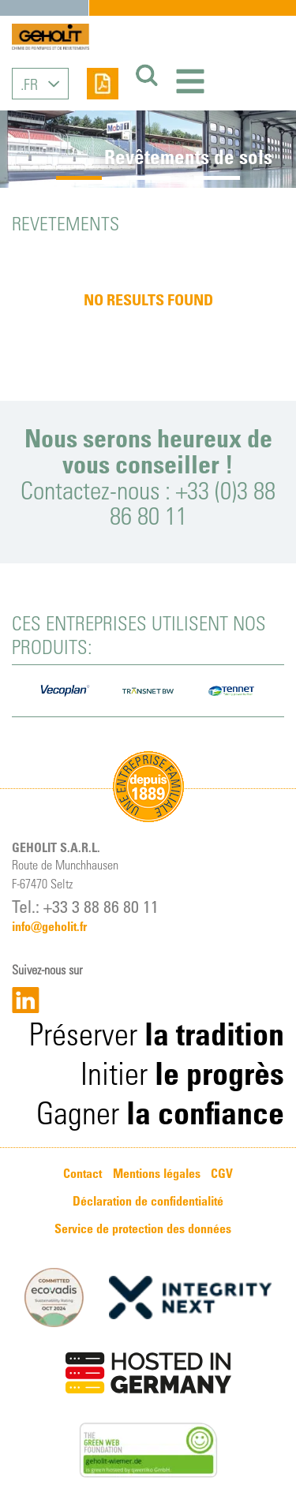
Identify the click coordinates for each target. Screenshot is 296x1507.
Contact (82, 1173)
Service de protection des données (142, 1228)
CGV (222, 1173)
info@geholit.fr (49, 926)
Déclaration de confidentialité (148, 1201)
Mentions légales (156, 1173)
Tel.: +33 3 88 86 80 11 (85, 906)
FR (31, 83)
